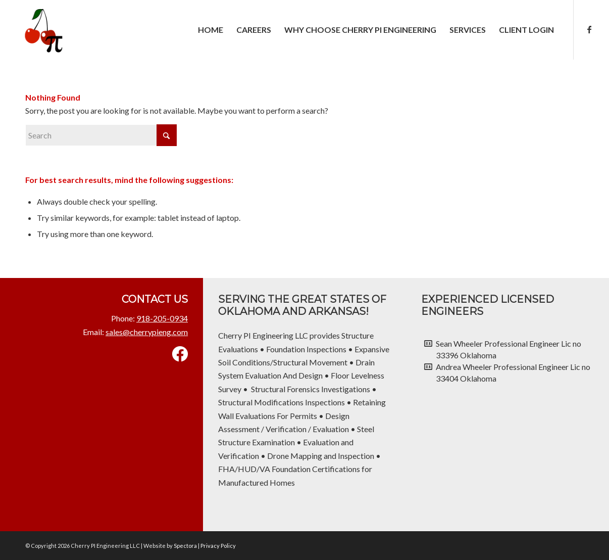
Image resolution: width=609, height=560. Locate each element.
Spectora (186, 545)
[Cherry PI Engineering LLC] (42, 30)
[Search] (101, 135)
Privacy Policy (218, 545)
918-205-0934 (162, 318)
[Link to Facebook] (589, 29)
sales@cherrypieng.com (147, 332)
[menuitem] (210, 30)
